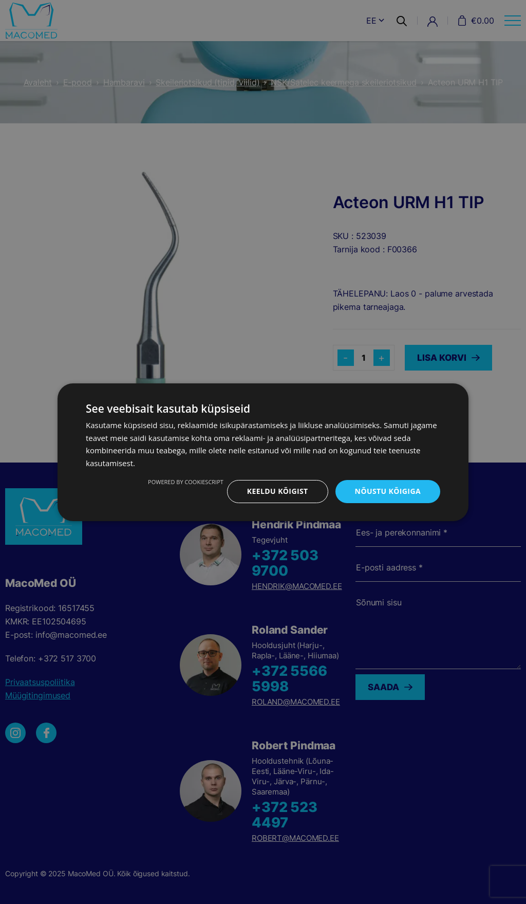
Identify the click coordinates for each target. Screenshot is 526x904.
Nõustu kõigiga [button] (388, 491)
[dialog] (263, 452)
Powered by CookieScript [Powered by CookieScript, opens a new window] (185, 482)
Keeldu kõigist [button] (277, 491)
